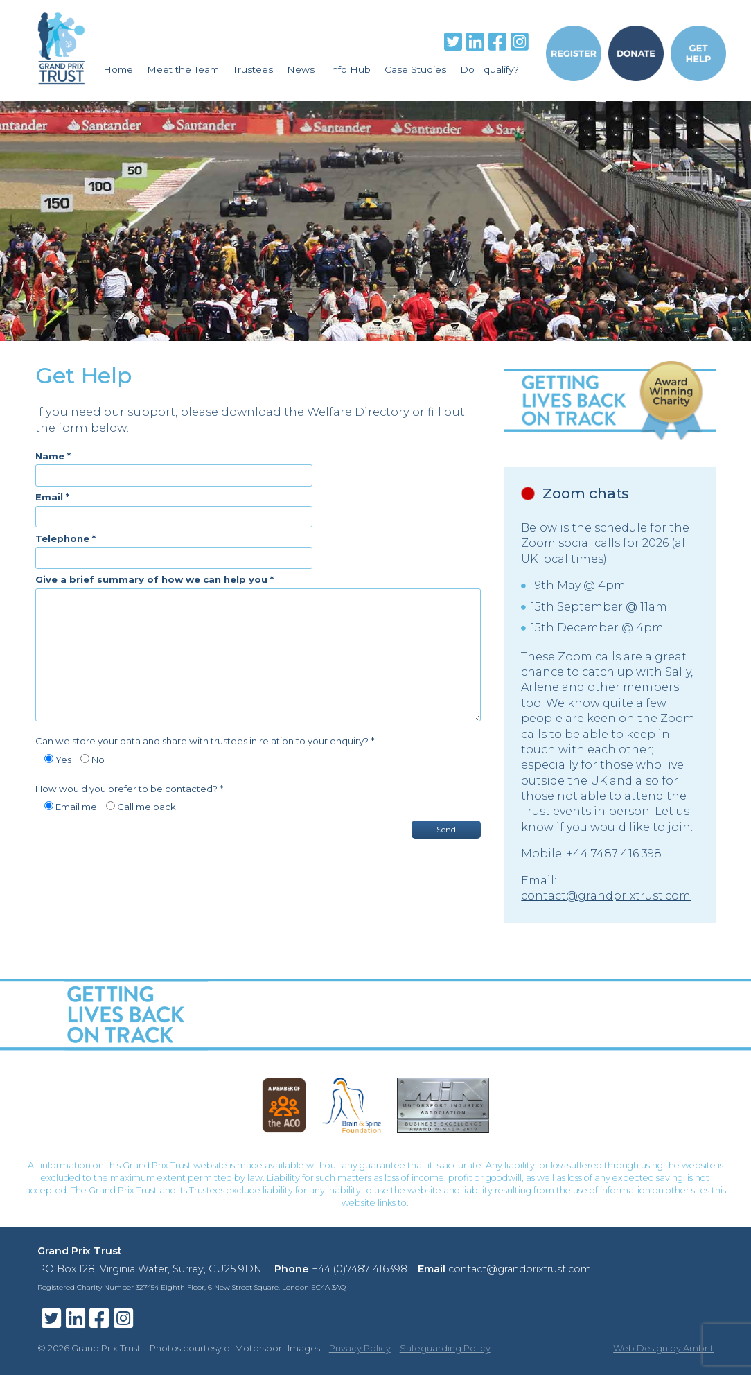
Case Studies (415, 69)
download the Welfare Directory (315, 412)
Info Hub (349, 69)
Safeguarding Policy (445, 1348)
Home (118, 69)
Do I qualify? (489, 69)
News (301, 69)
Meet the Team (183, 69)
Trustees (253, 69)
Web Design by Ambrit (663, 1348)
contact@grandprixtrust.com (606, 895)
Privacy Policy (360, 1348)
